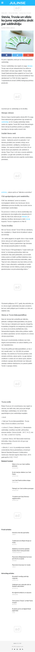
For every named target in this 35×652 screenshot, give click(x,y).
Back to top (17, 643)
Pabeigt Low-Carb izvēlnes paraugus (23, 488)
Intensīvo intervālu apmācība (20, 532)
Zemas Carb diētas (13, 13)
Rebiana (24, 217)
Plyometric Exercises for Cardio (21, 565)
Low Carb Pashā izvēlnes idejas (21, 480)
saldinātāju (4, 122)
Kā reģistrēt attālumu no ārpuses (21, 592)
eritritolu (4, 192)
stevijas (29, 66)
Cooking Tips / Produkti (25, 13)
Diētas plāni (4, 13)
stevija (28, 219)
